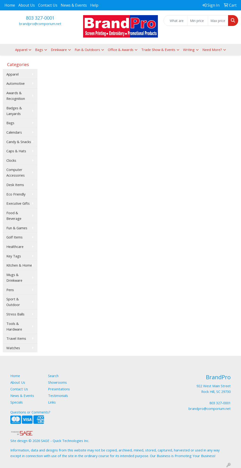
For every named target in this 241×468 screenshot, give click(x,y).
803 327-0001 (40, 18)
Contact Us (47, 5)
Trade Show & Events (158, 49)
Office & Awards (120, 49)
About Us (26, 5)
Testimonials (58, 395)
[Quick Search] (176, 20)
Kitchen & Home (19, 265)
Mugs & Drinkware (14, 277)
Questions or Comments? (30, 412)
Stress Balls (15, 314)
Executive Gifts (18, 203)
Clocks (11, 160)
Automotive (15, 83)
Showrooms (57, 382)
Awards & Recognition (15, 95)
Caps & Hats (16, 151)
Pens (10, 289)
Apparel (21, 49)
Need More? (212, 49)
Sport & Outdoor (13, 302)
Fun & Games (16, 227)
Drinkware (59, 49)
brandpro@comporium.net (40, 23)
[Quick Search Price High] (218, 20)
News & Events (74, 5)
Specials (16, 402)
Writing (189, 49)
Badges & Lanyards (14, 111)
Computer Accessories (15, 172)
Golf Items (14, 237)
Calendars (14, 132)
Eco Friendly (15, 194)
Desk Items (15, 184)
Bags (39, 49)
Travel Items (16, 338)
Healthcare (15, 246)
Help (94, 5)
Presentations (59, 389)
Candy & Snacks (18, 141)
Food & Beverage (13, 215)
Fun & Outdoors (87, 49)
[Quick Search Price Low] (197, 20)
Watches (13, 347)
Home (9, 5)
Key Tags (13, 256)
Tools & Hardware (14, 326)
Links (52, 402)
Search (53, 375)
